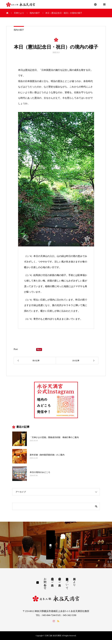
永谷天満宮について (67, 582)
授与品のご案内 (52, 579)
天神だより (74, 580)
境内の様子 (19, 30)
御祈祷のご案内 (59, 579)
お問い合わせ (45, 582)
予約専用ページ (50, 545)
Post (16, 349)
